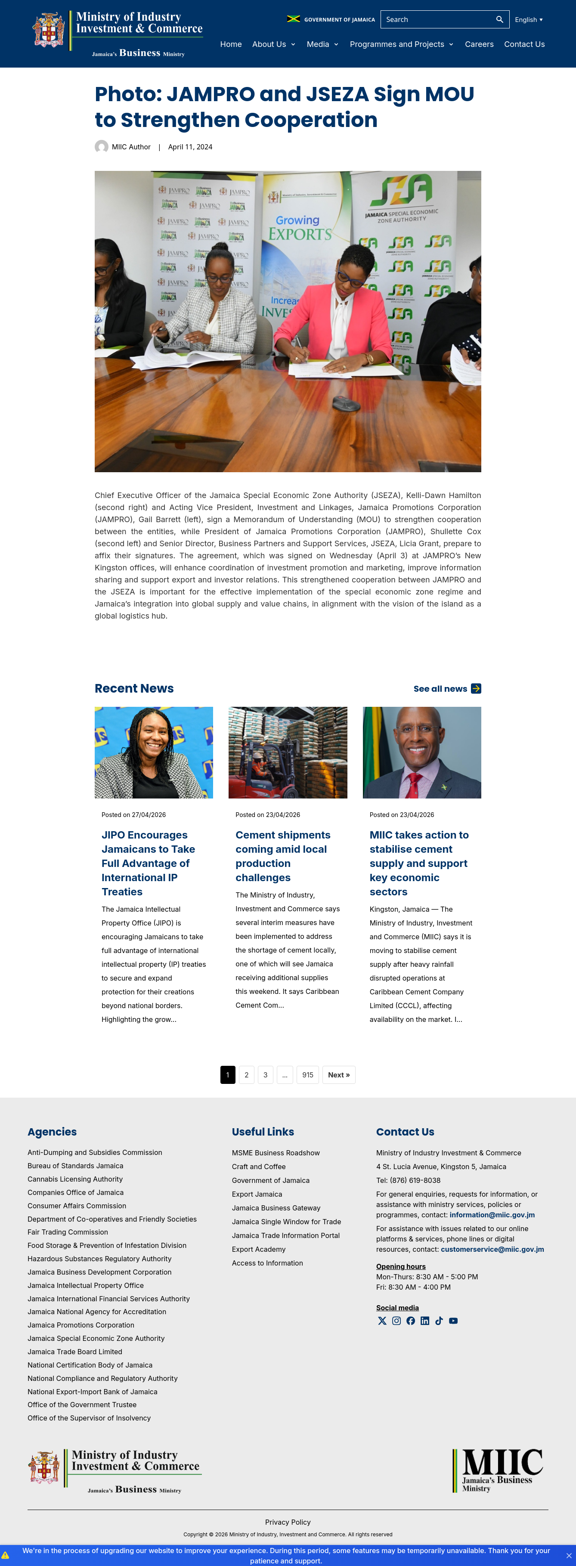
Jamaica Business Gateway (276, 1208)
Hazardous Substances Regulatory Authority (100, 1258)
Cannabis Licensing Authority (75, 1179)
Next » (339, 1075)
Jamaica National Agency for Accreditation (97, 1311)
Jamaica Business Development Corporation (100, 1272)
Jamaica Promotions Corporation (81, 1325)
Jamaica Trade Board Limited (75, 1351)
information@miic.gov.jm (492, 1214)
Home (231, 44)
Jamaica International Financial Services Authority (109, 1298)
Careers (479, 44)
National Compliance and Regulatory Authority (103, 1378)
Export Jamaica (257, 1194)
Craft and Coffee (259, 1166)
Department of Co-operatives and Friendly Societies (112, 1219)
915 (307, 1075)
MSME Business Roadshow (276, 1152)
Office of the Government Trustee (82, 1404)
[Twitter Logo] (382, 1320)
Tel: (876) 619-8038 (408, 1180)
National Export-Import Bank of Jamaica (93, 1391)
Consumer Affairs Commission (77, 1205)
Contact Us (524, 44)
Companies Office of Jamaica (76, 1192)
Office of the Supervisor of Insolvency (89, 1418)
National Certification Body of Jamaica (90, 1365)
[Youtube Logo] (453, 1320)
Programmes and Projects (402, 44)
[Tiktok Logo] (439, 1320)
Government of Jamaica (271, 1180)
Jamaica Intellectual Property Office (86, 1285)
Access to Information (267, 1263)
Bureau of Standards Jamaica (76, 1165)
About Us (274, 44)
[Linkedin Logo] (425, 1320)
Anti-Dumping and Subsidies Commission (95, 1152)
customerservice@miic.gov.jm (492, 1249)
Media (323, 44)
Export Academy (259, 1249)
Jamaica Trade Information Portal (286, 1235)
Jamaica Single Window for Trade (286, 1221)
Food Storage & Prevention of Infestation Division (107, 1245)
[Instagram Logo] (396, 1320)
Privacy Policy (288, 1522)
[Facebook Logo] (410, 1320)
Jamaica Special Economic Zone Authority (96, 1338)
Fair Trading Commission (68, 1232)
